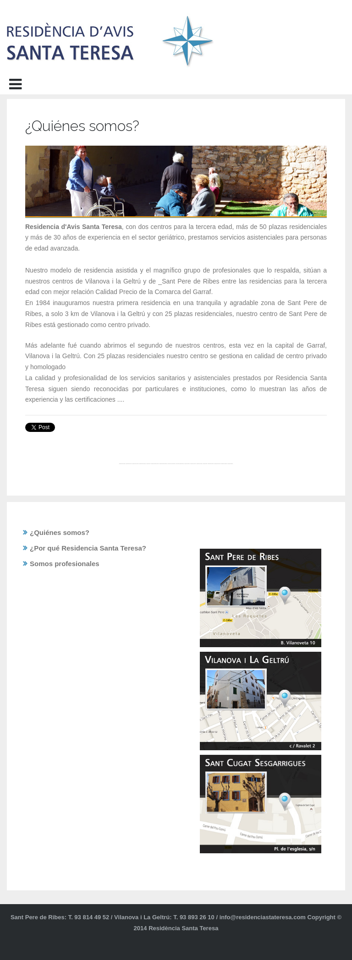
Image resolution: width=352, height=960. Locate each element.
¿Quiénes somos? (59, 532)
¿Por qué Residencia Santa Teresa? (88, 548)
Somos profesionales (64, 563)
